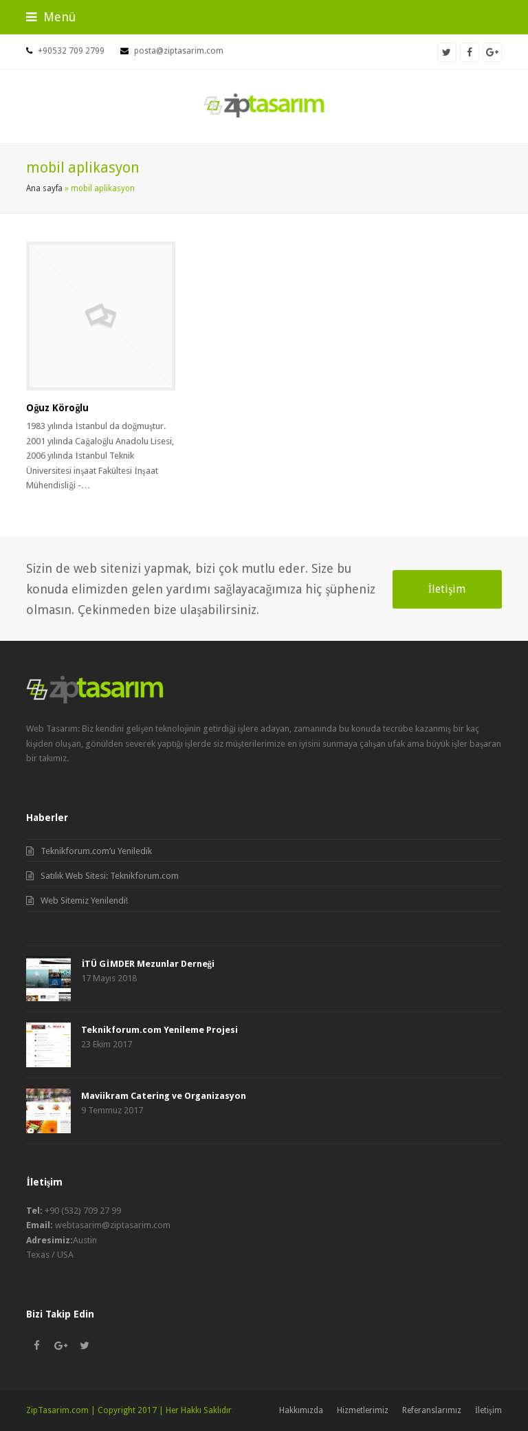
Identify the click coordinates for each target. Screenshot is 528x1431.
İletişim (447, 589)
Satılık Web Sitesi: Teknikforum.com (110, 876)
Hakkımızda (301, 1410)
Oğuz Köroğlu (57, 407)
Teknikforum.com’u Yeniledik (96, 851)
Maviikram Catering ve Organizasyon (163, 1096)
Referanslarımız (431, 1410)
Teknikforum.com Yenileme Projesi (159, 1030)
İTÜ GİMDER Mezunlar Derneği (147, 964)
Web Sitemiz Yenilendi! (84, 900)
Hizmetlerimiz (362, 1410)
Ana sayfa (44, 188)
